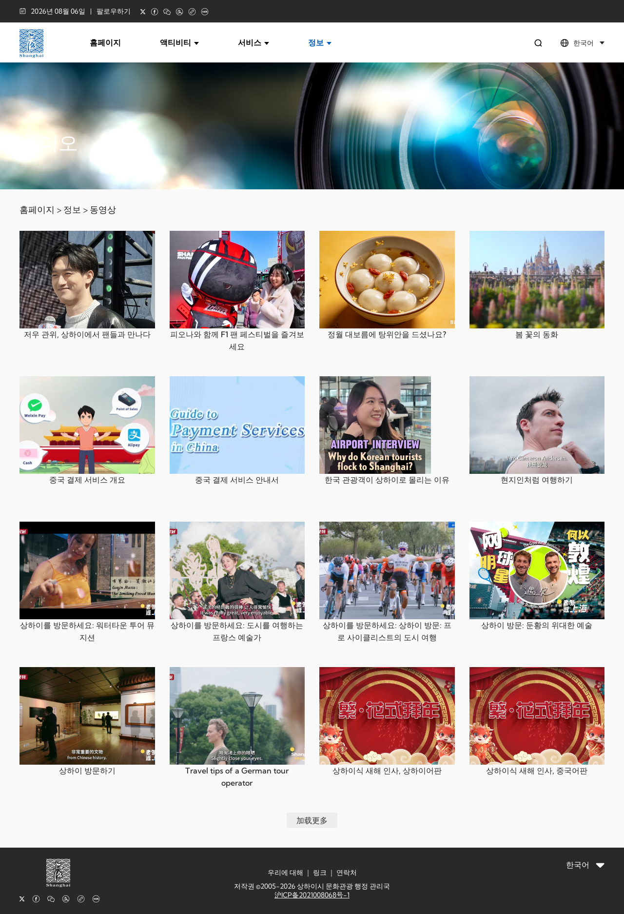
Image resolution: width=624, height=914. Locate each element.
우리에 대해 (285, 872)
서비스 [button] (253, 42)
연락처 (346, 872)
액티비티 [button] (179, 42)
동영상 (103, 209)
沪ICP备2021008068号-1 (312, 895)
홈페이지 (105, 42)
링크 (320, 872)
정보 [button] (320, 42)
